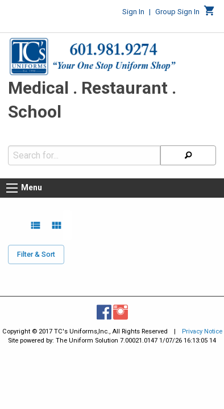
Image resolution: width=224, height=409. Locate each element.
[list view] (35, 219)
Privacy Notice (202, 325)
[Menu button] (12, 182)
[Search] (188, 150)
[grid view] (56, 219)
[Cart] (209, 13)
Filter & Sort (36, 248)
